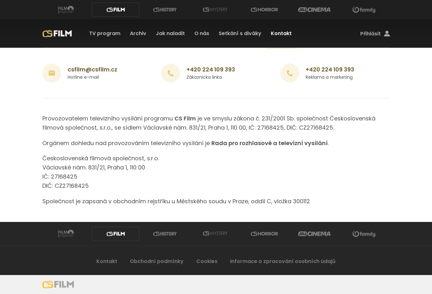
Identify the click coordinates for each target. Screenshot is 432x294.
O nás (201, 33)
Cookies (206, 261)
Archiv (138, 33)
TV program (104, 33)
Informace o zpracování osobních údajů (283, 261)
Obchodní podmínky (157, 261)
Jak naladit (170, 33)
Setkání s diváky (240, 33)
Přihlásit (375, 34)
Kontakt (281, 33)
